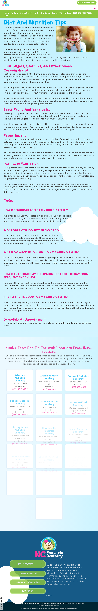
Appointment (86, 3)
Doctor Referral (22, 573)
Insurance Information (22, 582)
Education (21, 591)
